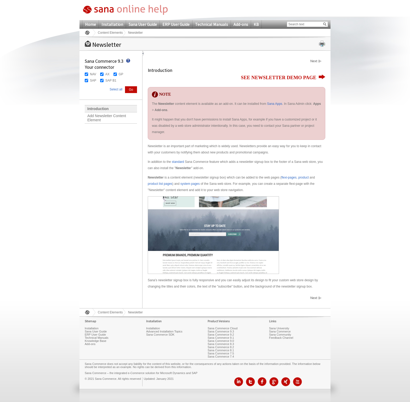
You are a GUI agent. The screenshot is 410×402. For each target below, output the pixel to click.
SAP (93, 80)
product (303, 177)
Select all (116, 89)
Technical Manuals (211, 24)
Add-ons (241, 24)
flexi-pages (289, 177)
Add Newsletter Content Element (106, 118)
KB (256, 24)
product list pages (160, 184)
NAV (93, 74)
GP (121, 74)
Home (90, 24)
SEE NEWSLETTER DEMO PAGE (283, 77)
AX (107, 74)
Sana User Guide (143, 24)
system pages (190, 184)
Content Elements (110, 33)
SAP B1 (110, 80)
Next (313, 61)
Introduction (98, 109)
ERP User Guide (176, 24)
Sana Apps (274, 104)
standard (178, 162)
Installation (112, 24)
